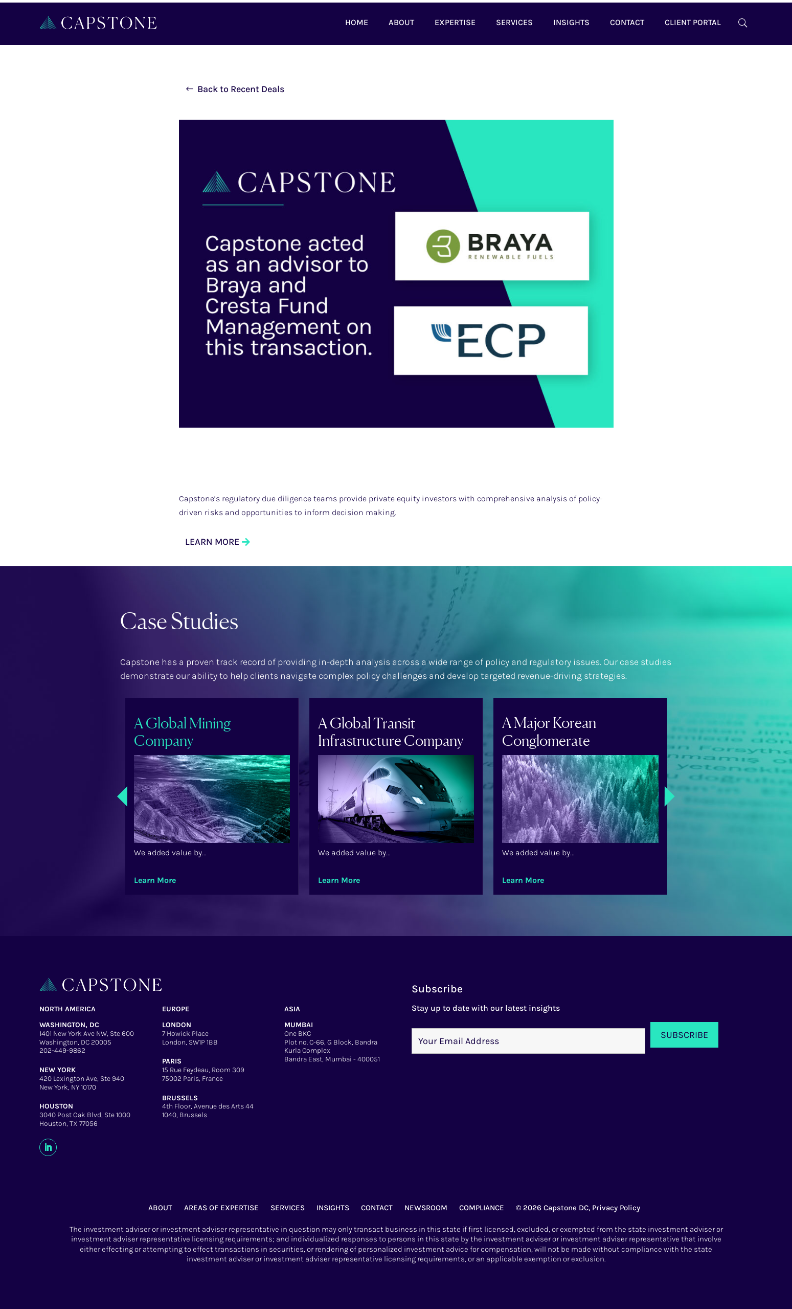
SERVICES (287, 1207)
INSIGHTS (332, 1207)
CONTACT (377, 1207)
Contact (627, 22)
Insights (571, 22)
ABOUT (160, 1207)
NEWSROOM (425, 1207)
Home (356, 22)
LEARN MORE (212, 541)
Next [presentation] (768, 796)
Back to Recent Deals (240, 89)
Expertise (455, 22)
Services (514, 22)
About (401, 22)
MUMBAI (298, 1024)
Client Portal (693, 22)
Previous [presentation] (24, 798)
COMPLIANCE (481, 1207)
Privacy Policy (616, 1207)
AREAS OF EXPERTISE (221, 1207)
